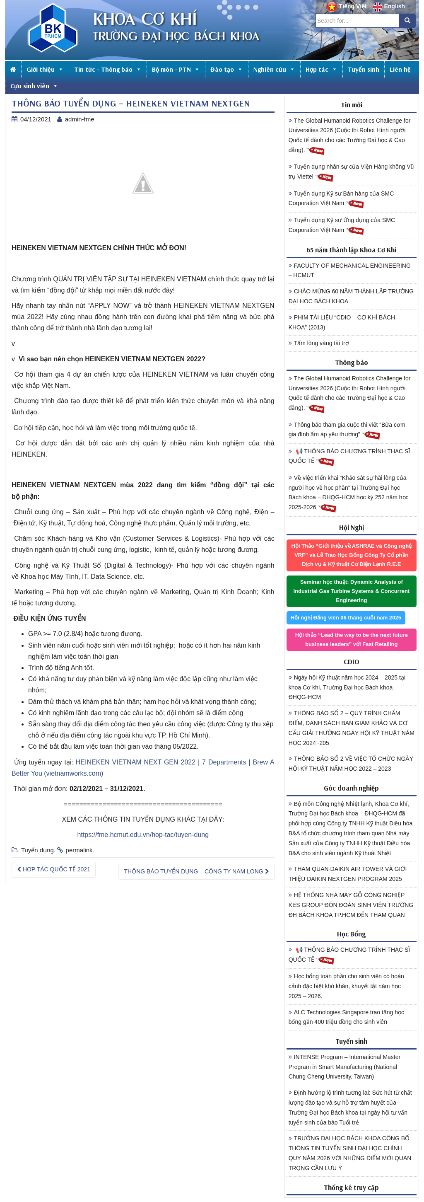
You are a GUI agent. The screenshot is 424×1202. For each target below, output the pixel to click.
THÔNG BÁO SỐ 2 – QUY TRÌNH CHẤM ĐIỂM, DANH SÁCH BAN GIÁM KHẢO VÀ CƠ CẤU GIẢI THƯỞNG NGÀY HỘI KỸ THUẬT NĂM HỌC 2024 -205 (351, 728)
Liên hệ (400, 69)
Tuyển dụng (37, 850)
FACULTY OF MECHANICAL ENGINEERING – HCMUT (350, 270)
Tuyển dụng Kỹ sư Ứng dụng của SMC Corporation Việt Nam (342, 226)
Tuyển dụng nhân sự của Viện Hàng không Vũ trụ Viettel (351, 172)
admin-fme (79, 119)
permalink (79, 850)
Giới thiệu (45, 69)
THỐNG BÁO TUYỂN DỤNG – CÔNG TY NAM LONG (196, 871)
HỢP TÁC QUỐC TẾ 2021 (53, 869)
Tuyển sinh (363, 69)
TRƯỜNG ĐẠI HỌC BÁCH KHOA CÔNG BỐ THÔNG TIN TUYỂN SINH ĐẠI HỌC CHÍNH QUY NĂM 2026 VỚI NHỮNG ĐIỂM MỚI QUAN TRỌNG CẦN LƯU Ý (350, 1153)
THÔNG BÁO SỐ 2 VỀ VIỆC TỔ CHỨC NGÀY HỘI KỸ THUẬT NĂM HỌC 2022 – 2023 (351, 763)
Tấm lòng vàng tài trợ (319, 343)
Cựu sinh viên (34, 86)
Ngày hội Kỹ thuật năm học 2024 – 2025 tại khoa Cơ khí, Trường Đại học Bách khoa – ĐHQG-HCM (347, 687)
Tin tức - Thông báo (108, 69)
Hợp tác (321, 69)
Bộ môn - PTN (176, 69)
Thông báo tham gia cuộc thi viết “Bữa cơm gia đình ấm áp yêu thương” (347, 430)
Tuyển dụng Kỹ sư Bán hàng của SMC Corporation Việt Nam (341, 199)
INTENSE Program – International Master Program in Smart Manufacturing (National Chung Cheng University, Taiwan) (345, 1067)
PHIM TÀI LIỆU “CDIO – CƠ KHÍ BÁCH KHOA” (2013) (342, 322)
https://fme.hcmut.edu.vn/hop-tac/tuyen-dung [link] (143, 834)
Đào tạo (226, 69)
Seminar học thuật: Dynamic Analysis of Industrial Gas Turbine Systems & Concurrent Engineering (351, 591)
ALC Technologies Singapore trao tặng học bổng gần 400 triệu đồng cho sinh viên (346, 1017)
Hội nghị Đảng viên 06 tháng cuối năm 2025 (346, 617)
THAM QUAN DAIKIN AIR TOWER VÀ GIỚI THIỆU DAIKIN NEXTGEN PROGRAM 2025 (348, 874)
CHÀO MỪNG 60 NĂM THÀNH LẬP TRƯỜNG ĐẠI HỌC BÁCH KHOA (351, 296)
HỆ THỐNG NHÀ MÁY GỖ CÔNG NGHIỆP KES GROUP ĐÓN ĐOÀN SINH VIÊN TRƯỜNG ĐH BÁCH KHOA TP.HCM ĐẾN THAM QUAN (351, 905)
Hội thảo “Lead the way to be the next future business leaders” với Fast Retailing (351, 639)
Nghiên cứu (274, 69)
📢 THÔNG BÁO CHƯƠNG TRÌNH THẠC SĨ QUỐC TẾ (349, 457)
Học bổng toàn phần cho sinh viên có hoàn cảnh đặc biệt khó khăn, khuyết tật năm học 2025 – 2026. (346, 986)
